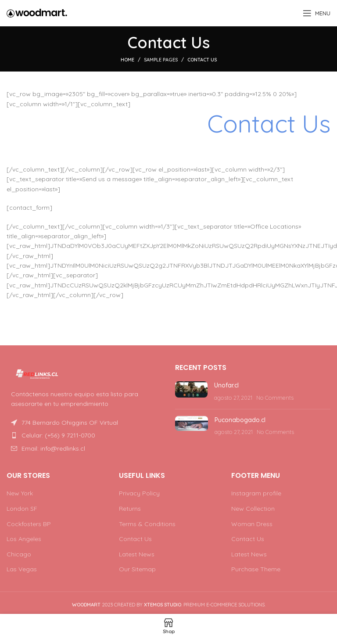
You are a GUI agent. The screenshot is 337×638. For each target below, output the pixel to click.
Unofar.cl (226, 385)
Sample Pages (161, 60)
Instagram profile (256, 493)
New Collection (253, 509)
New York (20, 493)
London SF (22, 509)
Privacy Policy (139, 493)
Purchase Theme (255, 569)
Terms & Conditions (147, 524)
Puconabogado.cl (240, 420)
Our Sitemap (137, 569)
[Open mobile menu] (316, 13)
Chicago (19, 554)
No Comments (275, 397)
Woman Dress (251, 524)
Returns (130, 509)
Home (127, 60)
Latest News (136, 554)
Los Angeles (24, 539)
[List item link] (84, 435)
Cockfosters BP (29, 524)
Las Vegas (22, 569)
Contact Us (135, 539)
